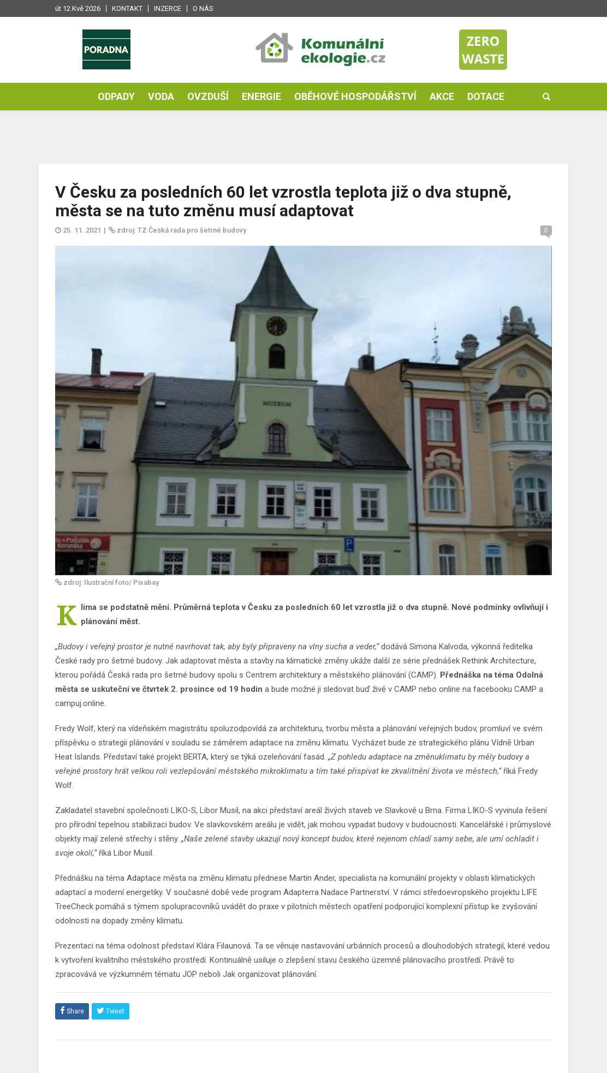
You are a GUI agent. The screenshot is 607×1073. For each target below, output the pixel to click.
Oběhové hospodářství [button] (355, 96)
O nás (203, 8)
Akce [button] (442, 96)
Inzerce (167, 8)
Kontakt (127, 8)
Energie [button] (261, 96)
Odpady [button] (116, 96)
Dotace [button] (485, 96)
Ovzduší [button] (208, 96)
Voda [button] (161, 96)
